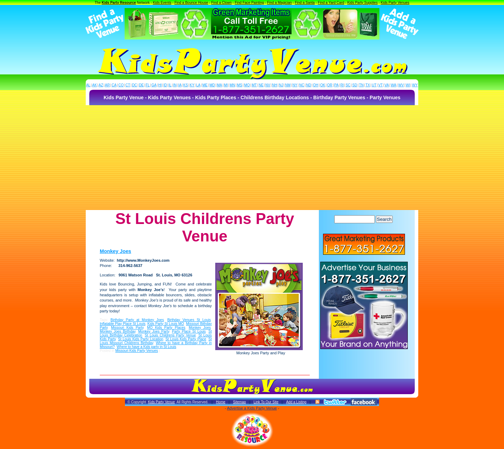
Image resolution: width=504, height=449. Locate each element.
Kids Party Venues (395, 3)
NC (301, 85)
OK (322, 85)
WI (408, 85)
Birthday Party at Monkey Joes (137, 320)
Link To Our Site (265, 402)
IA (179, 85)
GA (154, 85)
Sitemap (239, 402)
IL (170, 85)
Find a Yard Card (331, 3)
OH (315, 85)
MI (226, 85)
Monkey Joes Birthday (117, 331)
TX (367, 85)
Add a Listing (296, 402)
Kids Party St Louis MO (165, 324)
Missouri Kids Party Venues (136, 351)
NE (261, 85)
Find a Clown (221, 3)
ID (165, 85)
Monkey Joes (115, 251)
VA (387, 85)
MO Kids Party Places (166, 327)
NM (288, 85)
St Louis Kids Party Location (140, 339)
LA (198, 85)
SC (347, 85)
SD (354, 85)
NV (267, 85)
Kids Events (162, 3)
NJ (281, 85)
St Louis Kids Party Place (186, 339)
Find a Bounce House (191, 3)
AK (94, 85)
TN (361, 85)
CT (128, 85)
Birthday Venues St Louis (189, 320)
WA (394, 85)
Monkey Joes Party (153, 331)
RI (342, 85)
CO (121, 85)
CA (114, 85)
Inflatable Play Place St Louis (122, 324)
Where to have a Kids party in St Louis (146, 347)
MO (247, 85)
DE (141, 85)
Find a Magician (279, 3)
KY (192, 85)
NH (274, 85)
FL (148, 85)
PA (336, 85)
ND (308, 85)
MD (212, 85)
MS (239, 85)
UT (374, 85)
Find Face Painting (249, 3)
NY (294, 85)
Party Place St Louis (189, 331)
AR (107, 85)
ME (205, 85)
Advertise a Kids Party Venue (251, 408)
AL (88, 85)
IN (174, 85)
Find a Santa (305, 3)
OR (329, 85)
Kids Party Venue (161, 402)
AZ (101, 85)
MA (219, 85)
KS (185, 85)
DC (134, 85)
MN (232, 85)
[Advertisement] (252, 158)
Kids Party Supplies (362, 3)
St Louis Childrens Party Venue (170, 335)
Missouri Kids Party (127, 327)
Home (220, 402)
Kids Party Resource (119, 3)
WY (415, 85)
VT (380, 85)
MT (254, 85)
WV (401, 85)
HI (160, 85)
